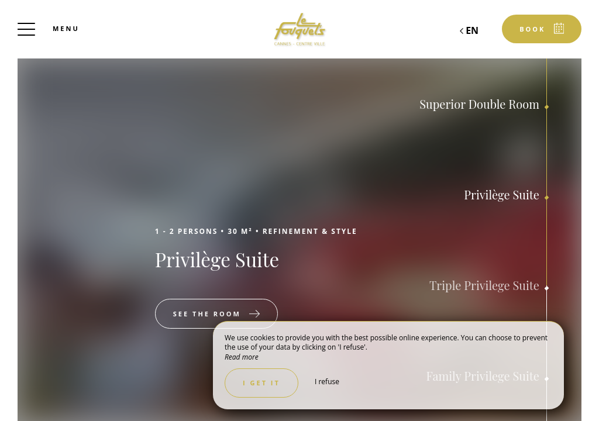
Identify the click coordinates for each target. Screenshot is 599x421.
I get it (261, 382)
